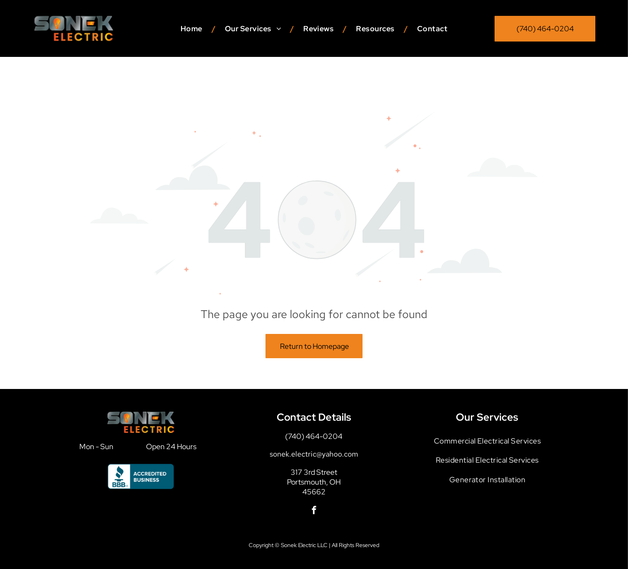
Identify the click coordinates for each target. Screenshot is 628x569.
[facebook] (313, 488)
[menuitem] (193, 29)
